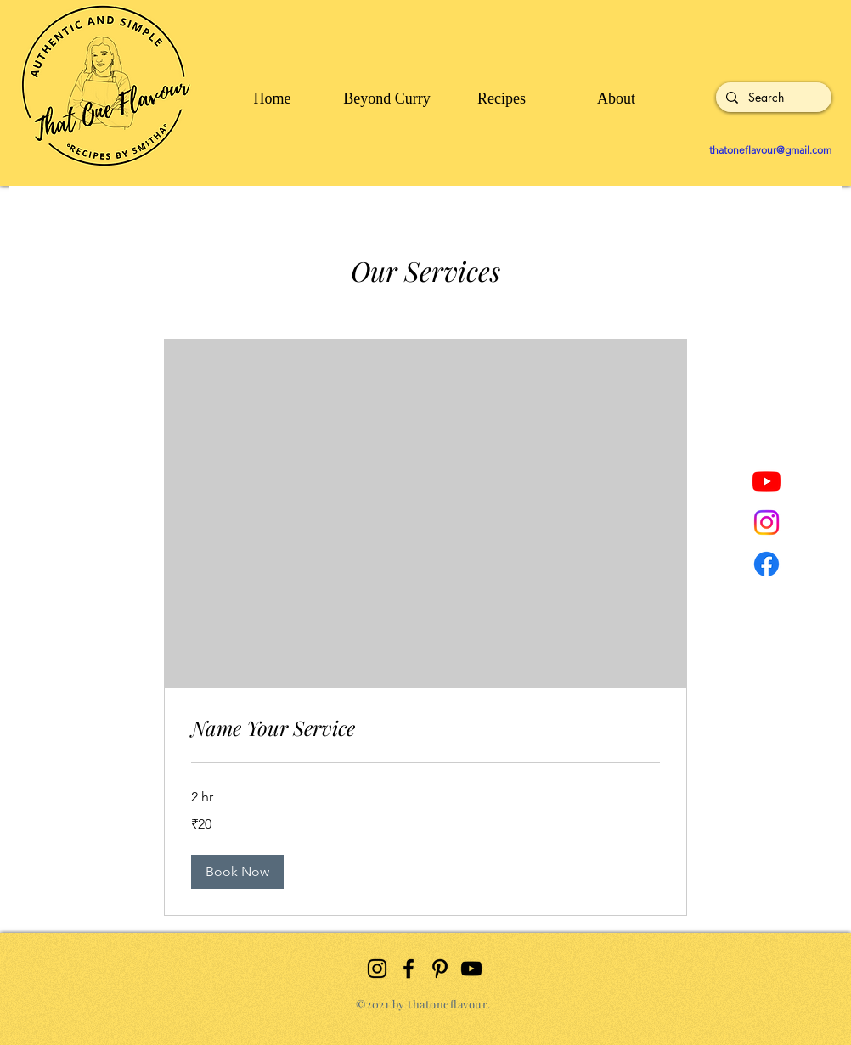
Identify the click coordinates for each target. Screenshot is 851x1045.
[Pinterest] (440, 968)
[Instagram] (766, 522)
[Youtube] (766, 480)
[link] (425, 728)
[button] (237, 872)
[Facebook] (766, 564)
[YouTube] (471, 968)
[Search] (772, 97)
